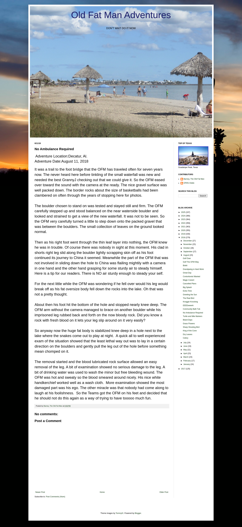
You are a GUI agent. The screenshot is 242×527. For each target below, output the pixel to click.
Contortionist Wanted (191, 276)
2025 (183, 212)
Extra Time (187, 291)
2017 (183, 369)
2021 (183, 227)
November (187, 244)
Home (102, 492)
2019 (183, 234)
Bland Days (187, 320)
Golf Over (187, 258)
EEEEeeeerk (188, 305)
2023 (183, 219)
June (185, 346)
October (186, 248)
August (186, 255)
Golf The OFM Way (191, 262)
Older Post (163, 492)
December (187, 241)
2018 (183, 237)
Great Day (187, 273)
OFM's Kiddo (189, 183)
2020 (183, 230)
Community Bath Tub (191, 309)
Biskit (185, 265)
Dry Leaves (187, 334)
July (185, 343)
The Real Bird (188, 298)
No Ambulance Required (193, 313)
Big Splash (187, 287)
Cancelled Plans (189, 284)
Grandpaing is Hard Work (193, 269)
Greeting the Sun (190, 295)
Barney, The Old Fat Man (194, 179)
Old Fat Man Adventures (121, 15)
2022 (183, 223)
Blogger (138, 513)
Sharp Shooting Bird (191, 327)
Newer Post (40, 492)
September (188, 251)
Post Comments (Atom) (55, 497)
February (187, 361)
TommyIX (119, 513)
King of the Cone (190, 331)
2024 (183, 216)
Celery (185, 338)
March (186, 357)
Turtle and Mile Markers (192, 316)
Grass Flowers (189, 323)
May (185, 350)
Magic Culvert (188, 280)
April (185, 353)
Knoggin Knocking (190, 302)
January (186, 364)
